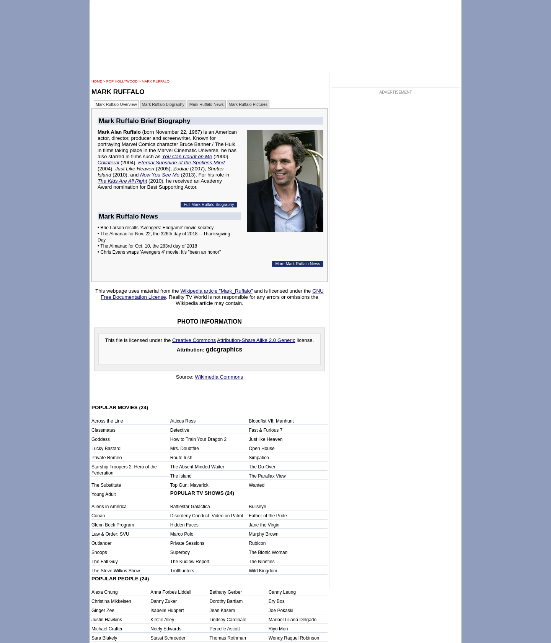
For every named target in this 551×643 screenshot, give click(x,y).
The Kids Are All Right (122, 181)
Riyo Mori (278, 629)
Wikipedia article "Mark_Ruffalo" (216, 291)
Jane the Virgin (264, 525)
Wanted (256, 485)
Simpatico (259, 457)
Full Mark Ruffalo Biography (209, 204)
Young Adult (103, 494)
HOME (96, 81)
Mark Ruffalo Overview (116, 104)
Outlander (101, 543)
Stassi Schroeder (167, 638)
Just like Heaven (265, 439)
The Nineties (261, 561)
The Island (181, 476)
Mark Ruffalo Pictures (248, 104)
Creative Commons (194, 340)
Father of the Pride (268, 515)
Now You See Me (159, 175)
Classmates (103, 430)
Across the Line (107, 421)
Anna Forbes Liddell (170, 592)
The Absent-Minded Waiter (197, 467)
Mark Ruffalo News (206, 104)
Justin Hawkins (106, 619)
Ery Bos (277, 601)
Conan (98, 515)
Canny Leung (282, 592)
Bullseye (257, 506)
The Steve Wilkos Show (115, 570)
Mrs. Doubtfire (184, 448)
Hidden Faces (184, 525)
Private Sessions (187, 543)
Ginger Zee (102, 610)
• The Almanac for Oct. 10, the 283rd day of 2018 (147, 246)
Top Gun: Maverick (189, 485)
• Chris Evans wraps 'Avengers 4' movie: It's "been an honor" (159, 252)
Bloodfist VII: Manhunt (271, 421)
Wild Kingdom (263, 570)
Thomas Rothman (228, 638)
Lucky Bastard (106, 448)
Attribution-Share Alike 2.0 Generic (256, 340)
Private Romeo (106, 457)
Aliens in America (109, 506)
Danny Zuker (163, 601)
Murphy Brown (263, 534)
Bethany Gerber (226, 592)
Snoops (99, 552)
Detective (179, 430)
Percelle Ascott (225, 629)
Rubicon (257, 543)
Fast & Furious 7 (265, 430)
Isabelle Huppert (167, 610)
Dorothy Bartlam (226, 601)
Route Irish (181, 457)
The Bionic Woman (268, 552)
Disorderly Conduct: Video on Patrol (206, 515)
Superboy (180, 552)
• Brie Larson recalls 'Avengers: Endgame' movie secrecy (156, 227)
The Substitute (106, 485)
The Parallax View (267, 476)
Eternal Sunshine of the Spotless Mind (181, 162)
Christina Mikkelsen (111, 601)
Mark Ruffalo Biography (163, 104)
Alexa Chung (104, 592)
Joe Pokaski (281, 610)
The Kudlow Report (190, 561)
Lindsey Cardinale (228, 619)
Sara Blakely (104, 638)
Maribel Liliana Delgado (292, 619)
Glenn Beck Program (112, 525)
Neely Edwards (165, 629)
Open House (261, 448)
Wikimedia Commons (219, 377)
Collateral (108, 162)
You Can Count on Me (187, 156)
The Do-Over (262, 467)
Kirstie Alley (162, 619)
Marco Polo (182, 534)
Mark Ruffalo (156, 81)
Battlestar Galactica (190, 506)
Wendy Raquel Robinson (294, 638)
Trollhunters (182, 570)
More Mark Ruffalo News (297, 263)
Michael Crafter (106, 629)
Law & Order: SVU (110, 534)
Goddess (100, 439)
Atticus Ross (183, 421)
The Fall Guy (104, 561)
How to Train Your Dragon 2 (198, 439)
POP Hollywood (122, 81)
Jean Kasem (222, 610)
